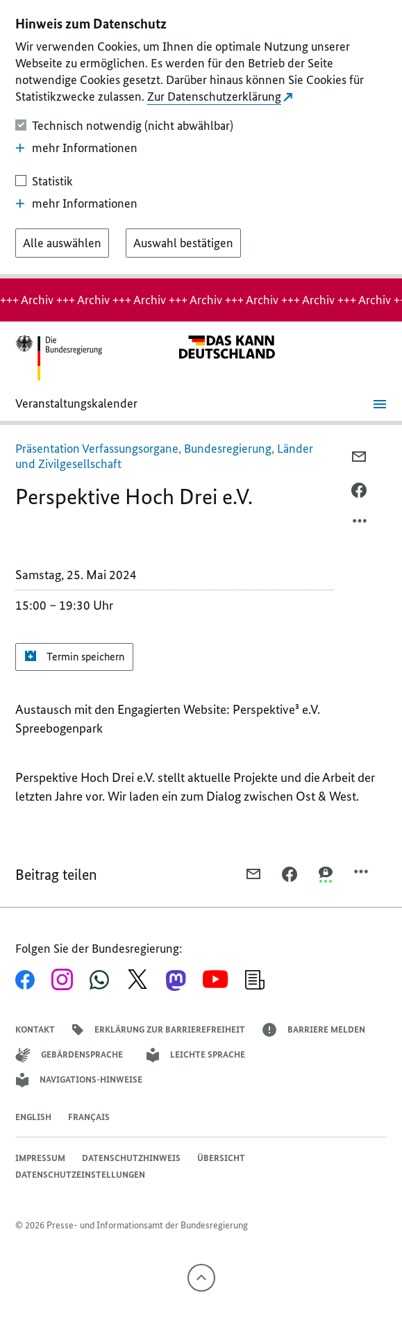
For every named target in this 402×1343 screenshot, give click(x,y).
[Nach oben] (201, 1277)
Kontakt (35, 1029)
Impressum (40, 1158)
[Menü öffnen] (380, 404)
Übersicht (221, 1158)
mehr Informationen (76, 148)
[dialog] (201, 139)
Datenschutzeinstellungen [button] (80, 1174)
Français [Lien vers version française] (89, 1117)
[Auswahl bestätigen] (183, 243)
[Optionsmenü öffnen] (360, 524)
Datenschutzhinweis (131, 1158)
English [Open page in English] (33, 1117)
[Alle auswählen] (62, 243)
